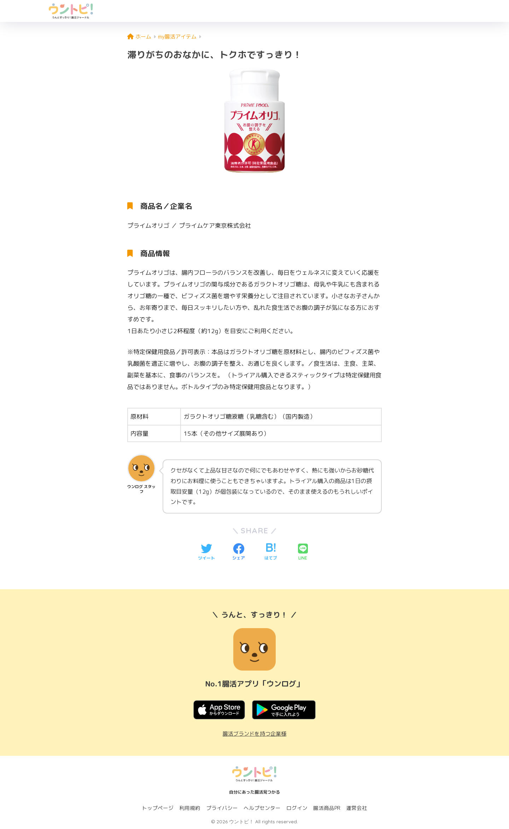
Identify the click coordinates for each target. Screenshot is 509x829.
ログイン (297, 808)
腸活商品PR (326, 808)
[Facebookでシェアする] (238, 552)
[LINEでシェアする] (303, 552)
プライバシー (222, 808)
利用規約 (189, 808)
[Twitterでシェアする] (206, 552)
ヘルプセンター (262, 808)
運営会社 (356, 808)
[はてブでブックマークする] (270, 552)
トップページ (158, 808)
